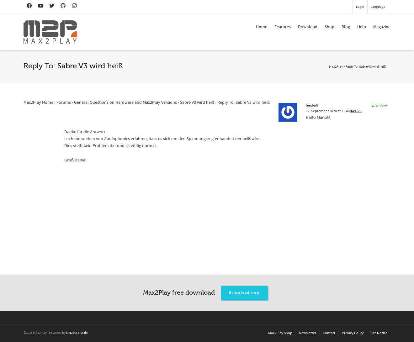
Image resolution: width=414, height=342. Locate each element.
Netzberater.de (77, 333)
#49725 (356, 111)
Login (360, 7)
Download (307, 27)
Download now (244, 292)
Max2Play (336, 67)
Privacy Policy (353, 333)
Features (282, 27)
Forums (63, 102)
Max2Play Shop (280, 333)
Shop (329, 27)
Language (378, 7)
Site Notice (378, 333)
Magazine (381, 27)
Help (361, 27)
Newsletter (307, 333)
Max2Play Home (38, 102)
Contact (329, 333)
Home (261, 27)
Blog (346, 27)
